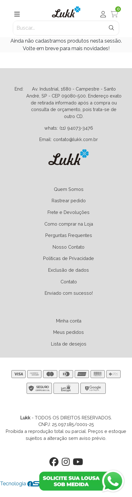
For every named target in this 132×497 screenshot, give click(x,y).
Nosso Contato (69, 247)
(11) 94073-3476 (76, 128)
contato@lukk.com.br (75, 139)
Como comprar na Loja (68, 224)
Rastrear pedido (69, 200)
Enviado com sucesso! (69, 293)
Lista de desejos (68, 343)
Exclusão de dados (68, 270)
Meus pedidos (68, 332)
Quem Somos (69, 189)
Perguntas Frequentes (68, 235)
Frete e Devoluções (68, 212)
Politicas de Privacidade (68, 258)
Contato (68, 281)
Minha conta (68, 320)
